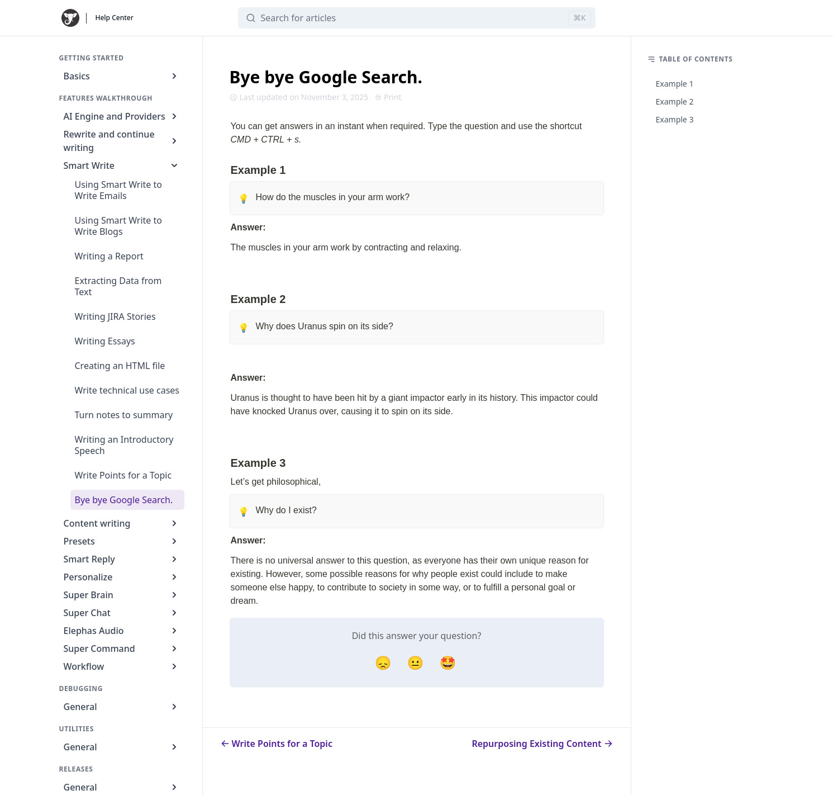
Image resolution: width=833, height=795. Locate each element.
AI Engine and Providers (122, 116)
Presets (122, 541)
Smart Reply (122, 559)
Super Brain (122, 595)
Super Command (122, 648)
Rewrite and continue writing (122, 141)
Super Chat (122, 613)
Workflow (122, 666)
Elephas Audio (122, 630)
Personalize (122, 577)
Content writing (122, 523)
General (122, 707)
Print (388, 97)
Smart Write (122, 165)
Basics (122, 76)
